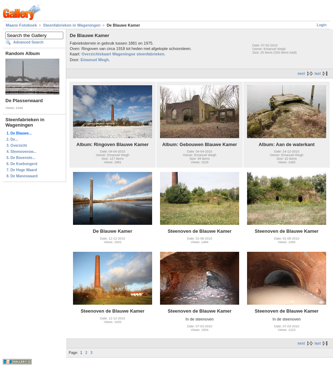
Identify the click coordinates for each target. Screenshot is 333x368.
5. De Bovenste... (20, 158)
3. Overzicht (16, 145)
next (301, 74)
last (318, 74)
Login (322, 25)
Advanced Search (28, 42)
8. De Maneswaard (22, 176)
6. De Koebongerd (21, 164)
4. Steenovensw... (21, 152)
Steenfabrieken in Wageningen (72, 25)
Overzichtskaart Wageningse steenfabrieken (122, 54)
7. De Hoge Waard (21, 170)
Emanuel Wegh (95, 60)
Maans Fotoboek (21, 25)
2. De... (12, 139)
